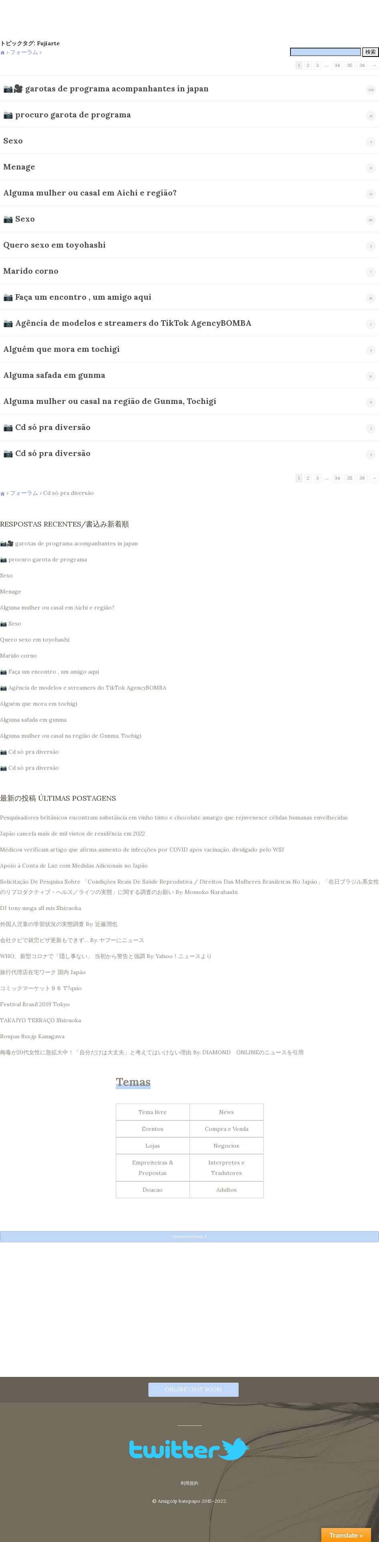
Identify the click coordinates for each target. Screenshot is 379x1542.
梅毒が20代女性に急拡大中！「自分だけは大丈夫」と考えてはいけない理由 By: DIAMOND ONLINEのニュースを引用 (152, 1052)
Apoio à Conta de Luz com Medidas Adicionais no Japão (74, 865)
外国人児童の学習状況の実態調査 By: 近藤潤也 (58, 924)
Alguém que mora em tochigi (61, 349)
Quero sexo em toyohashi (54, 245)
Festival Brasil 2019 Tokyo (35, 1004)
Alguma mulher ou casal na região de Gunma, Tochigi (109, 401)
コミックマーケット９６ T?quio (41, 988)
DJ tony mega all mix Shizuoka (40, 908)
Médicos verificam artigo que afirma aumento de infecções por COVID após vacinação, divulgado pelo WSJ (142, 849)
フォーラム (24, 52)
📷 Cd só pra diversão (47, 427)
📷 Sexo (19, 219)
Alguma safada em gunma (54, 375)
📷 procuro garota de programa (67, 114)
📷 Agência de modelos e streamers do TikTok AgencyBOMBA (127, 323)
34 (337, 65)
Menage (19, 166)
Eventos (152, 1128)
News (226, 1112)
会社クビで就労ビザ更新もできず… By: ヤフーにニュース (72, 940)
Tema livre (153, 1112)
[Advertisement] (189, 1302)
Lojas (152, 1145)
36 (362, 65)
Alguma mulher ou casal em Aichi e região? (90, 193)
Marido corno (30, 271)
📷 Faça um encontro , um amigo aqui (77, 297)
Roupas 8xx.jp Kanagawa (32, 1036)
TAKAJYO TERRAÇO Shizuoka (40, 1020)
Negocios (226, 1145)
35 (350, 65)
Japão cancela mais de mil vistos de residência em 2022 (72, 833)
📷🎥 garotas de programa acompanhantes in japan (106, 88)
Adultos (226, 1189)
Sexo (13, 140)
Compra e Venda (226, 1128)
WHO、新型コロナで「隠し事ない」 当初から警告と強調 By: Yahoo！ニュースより (106, 956)
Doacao (153, 1189)
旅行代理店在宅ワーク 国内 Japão (43, 972)
